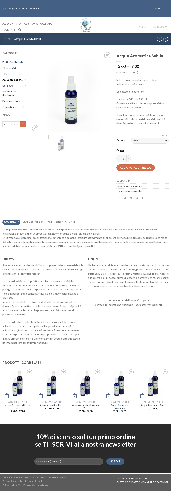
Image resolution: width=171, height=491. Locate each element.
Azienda (7, 23)
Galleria (46, 23)
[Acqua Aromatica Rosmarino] (119, 384)
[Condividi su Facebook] (119, 198)
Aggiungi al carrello (136, 167)
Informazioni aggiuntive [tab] (37, 222)
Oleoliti (6, 74)
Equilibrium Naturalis (12, 62)
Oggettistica (9, 107)
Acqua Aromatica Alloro (51, 405)
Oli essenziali (9, 68)
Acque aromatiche (27, 39)
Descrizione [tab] (11, 222)
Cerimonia (31, 23)
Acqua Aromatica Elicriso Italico (18, 406)
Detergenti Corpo (11, 101)
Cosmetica (7, 85)
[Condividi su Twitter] (125, 198)
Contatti (156, 8)
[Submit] (23, 124)
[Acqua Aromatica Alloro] (51, 384)
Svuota (165, 135)
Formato (120, 140)
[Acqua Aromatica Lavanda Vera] (85, 384)
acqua (123, 191)
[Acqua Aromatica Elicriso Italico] (17, 384)
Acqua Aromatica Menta (153, 405)
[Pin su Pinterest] (137, 198)
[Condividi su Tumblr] (142, 198)
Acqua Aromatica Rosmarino (119, 406)
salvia (139, 191)
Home (6, 39)
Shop (18, 23)
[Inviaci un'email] (167, 8)
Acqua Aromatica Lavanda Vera (85, 406)
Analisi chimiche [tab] (65, 222)
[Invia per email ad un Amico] (131, 198)
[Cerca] (19, 30)
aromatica (131, 191)
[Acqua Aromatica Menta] (153, 384)
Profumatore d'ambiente (9, 93)
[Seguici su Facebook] (164, 8)
